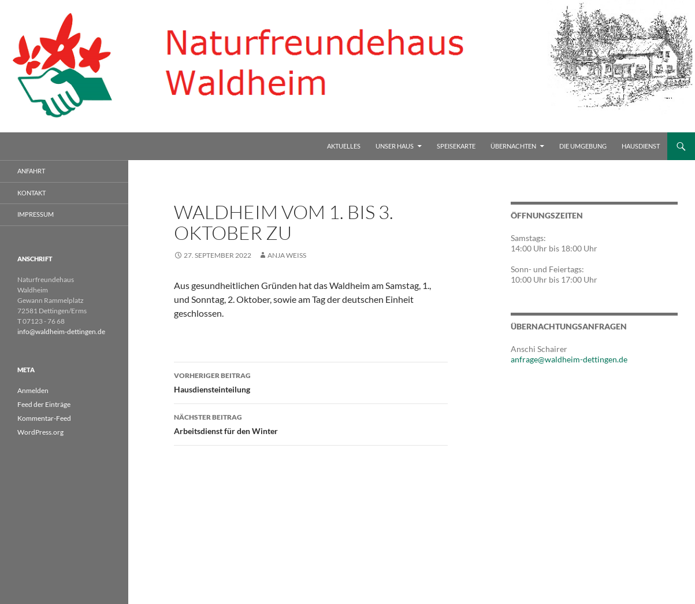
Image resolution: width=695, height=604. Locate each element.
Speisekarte (456, 146)
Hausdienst (641, 146)
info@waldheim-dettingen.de (61, 331)
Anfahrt (31, 171)
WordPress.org (40, 432)
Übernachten (513, 146)
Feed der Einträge (43, 404)
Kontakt (31, 193)
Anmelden (33, 390)
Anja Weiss (286, 255)
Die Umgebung (583, 146)
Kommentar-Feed (44, 418)
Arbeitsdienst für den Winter (311, 423)
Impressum (35, 214)
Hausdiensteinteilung (311, 381)
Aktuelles (343, 146)
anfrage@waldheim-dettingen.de (569, 359)
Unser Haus (395, 146)
